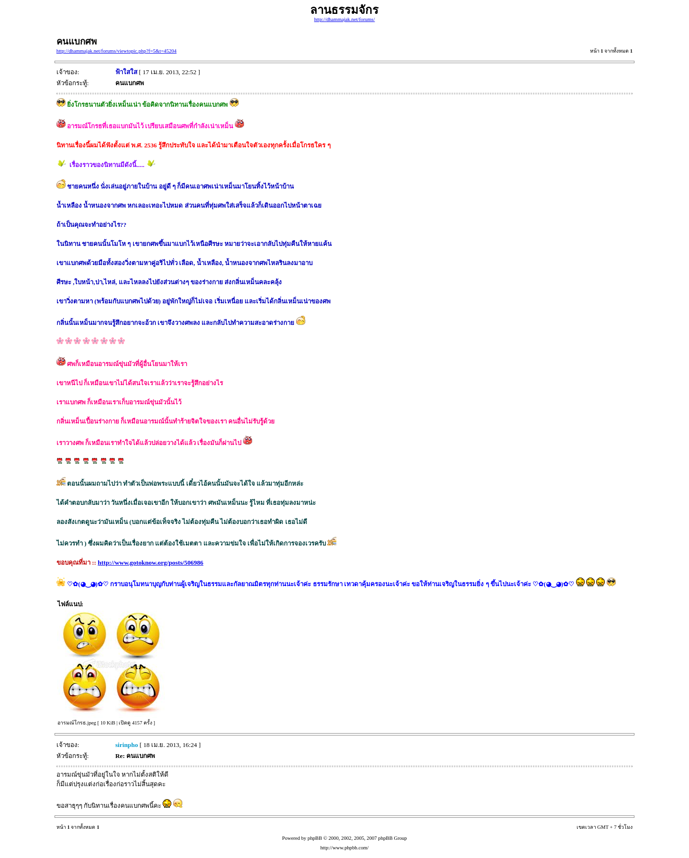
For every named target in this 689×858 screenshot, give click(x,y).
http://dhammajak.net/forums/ (344, 19)
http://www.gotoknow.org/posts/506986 (150, 562)
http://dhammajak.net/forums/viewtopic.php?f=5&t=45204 (116, 51)
